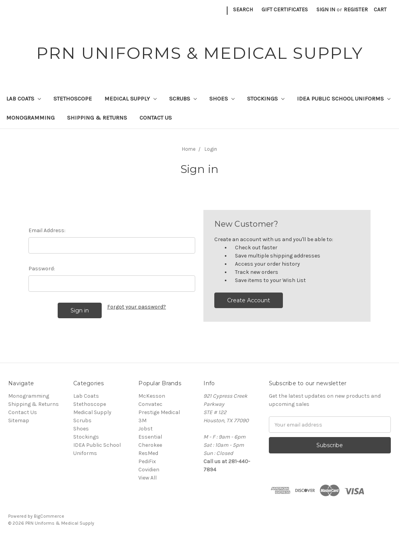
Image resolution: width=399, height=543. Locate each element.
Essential (150, 437)
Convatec (150, 404)
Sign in (325, 9)
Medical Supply (130, 98)
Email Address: (46, 230)
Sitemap (18, 420)
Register (356, 9)
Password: (41, 268)
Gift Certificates (284, 9)
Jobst (145, 428)
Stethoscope (72, 98)
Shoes (222, 98)
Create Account (248, 300)
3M (142, 420)
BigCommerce (49, 516)
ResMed (148, 453)
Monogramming (30, 117)
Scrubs (183, 98)
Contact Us (155, 117)
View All (147, 477)
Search (243, 9)
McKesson (151, 396)
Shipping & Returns (97, 117)
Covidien (148, 469)
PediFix (147, 461)
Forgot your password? (136, 306)
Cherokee (150, 445)
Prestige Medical (159, 412)
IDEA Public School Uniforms (343, 98)
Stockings (265, 98)
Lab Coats (23, 98)
